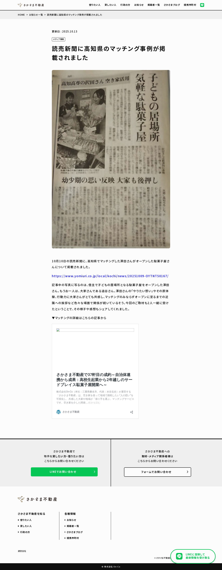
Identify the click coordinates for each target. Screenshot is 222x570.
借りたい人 (95, 4)
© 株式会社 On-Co (111, 566)
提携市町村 (190, 4)
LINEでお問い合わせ (63, 471)
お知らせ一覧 (36, 14)
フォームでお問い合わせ (156, 472)
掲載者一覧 (154, 4)
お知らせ (139, 4)
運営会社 (22, 551)
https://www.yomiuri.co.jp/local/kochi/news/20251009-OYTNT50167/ (110, 276)
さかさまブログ (172, 4)
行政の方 (125, 4)
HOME (21, 14)
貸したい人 (111, 4)
